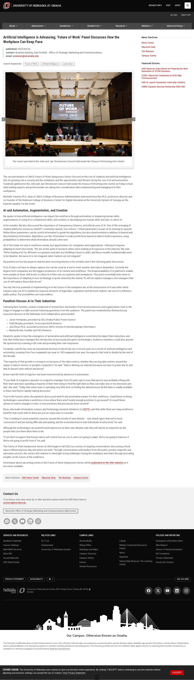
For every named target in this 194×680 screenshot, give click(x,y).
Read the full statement (60, 649)
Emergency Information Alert (169, 541)
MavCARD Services (12, 549)
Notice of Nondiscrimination (169, 549)
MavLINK (7, 553)
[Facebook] (7, 521)
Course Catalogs (11, 545)
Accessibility (85, 541)
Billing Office (85, 545)
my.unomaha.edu (11, 558)
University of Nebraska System (56, 549)
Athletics (146, 26)
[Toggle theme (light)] (50, 579)
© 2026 (30, 592)
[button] (13, 26)
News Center (148, 42)
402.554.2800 (183, 579)
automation (68, 64)
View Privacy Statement (74, 673)
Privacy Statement (164, 558)
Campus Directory (87, 553)
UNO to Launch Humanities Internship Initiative (163, 82)
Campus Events (81, 478)
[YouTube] (22, 521)
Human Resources (88, 566)
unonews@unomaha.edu (26, 56)
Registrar (123, 557)
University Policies (165, 562)
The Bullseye (64, 478)
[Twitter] (15, 521)
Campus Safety (86, 558)
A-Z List (45, 541)
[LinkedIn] (30, 521)
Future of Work (31, 64)
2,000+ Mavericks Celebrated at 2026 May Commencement (162, 77)
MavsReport (161, 545)
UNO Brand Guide (11, 562)
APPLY (177, 5)
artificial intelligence (50, 64)
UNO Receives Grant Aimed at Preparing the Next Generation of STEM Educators (165, 70)
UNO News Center (30, 478)
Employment (47, 545)
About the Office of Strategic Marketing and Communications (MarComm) (40, 511)
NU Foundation (163, 553)
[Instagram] (38, 521)
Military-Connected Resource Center (133, 547)
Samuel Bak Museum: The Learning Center (135, 563)
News (122, 552)
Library (122, 541)
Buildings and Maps (88, 549)
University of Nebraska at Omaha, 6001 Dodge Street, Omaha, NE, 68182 (59, 589)
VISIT (168, 5)
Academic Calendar (12, 541)
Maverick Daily (49, 478)
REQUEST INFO (155, 5)
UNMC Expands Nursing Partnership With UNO (163, 87)
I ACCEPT (177, 672)
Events (82, 562)
